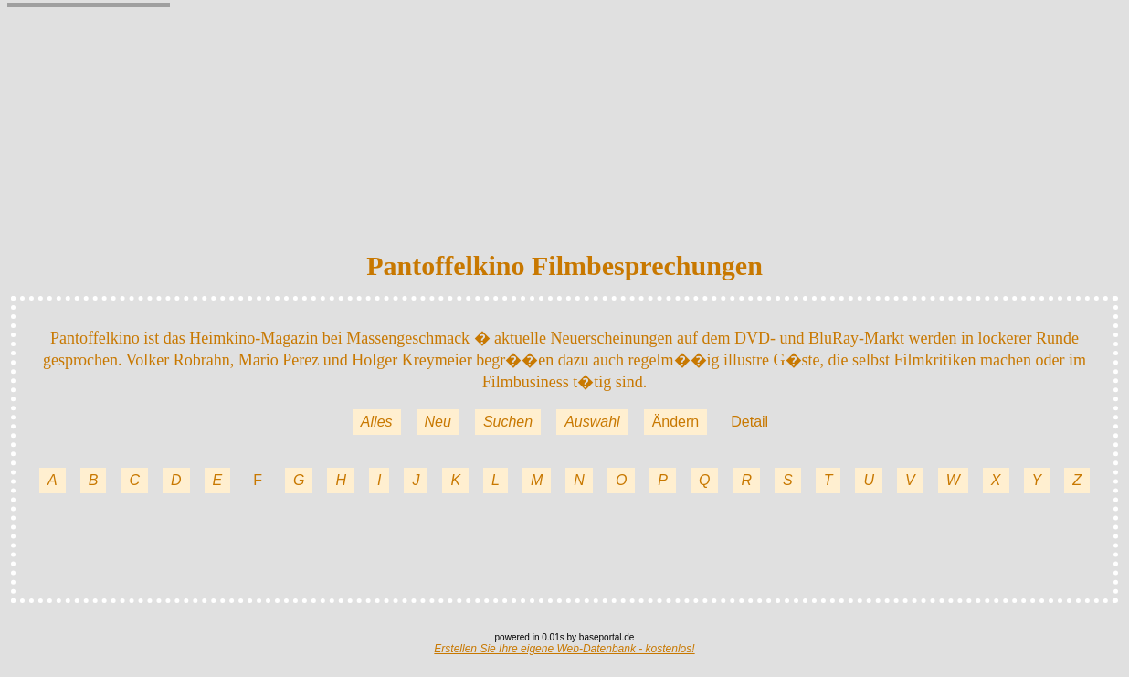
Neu (438, 421)
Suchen (508, 421)
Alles (377, 421)
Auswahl (591, 421)
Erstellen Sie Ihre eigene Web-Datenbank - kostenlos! (564, 648)
